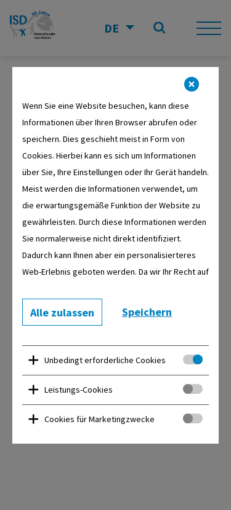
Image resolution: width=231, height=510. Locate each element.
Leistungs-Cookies (78, 389)
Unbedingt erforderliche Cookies (105, 360)
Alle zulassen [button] (62, 312)
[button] (191, 84)
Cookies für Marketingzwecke (99, 419)
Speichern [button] (147, 312)
